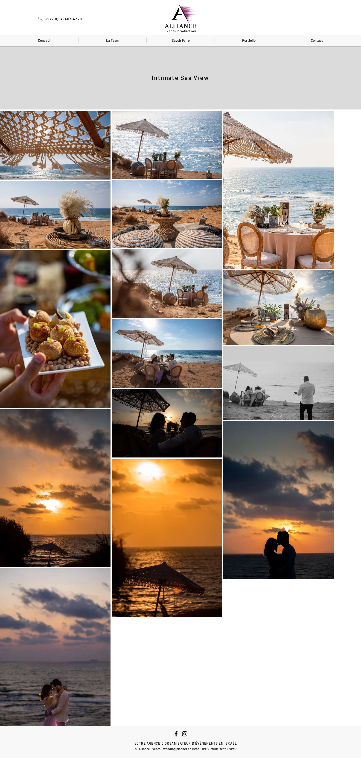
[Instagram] (184, 733)
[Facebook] (176, 733)
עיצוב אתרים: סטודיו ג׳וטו (219, 749)
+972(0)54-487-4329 (63, 19)
